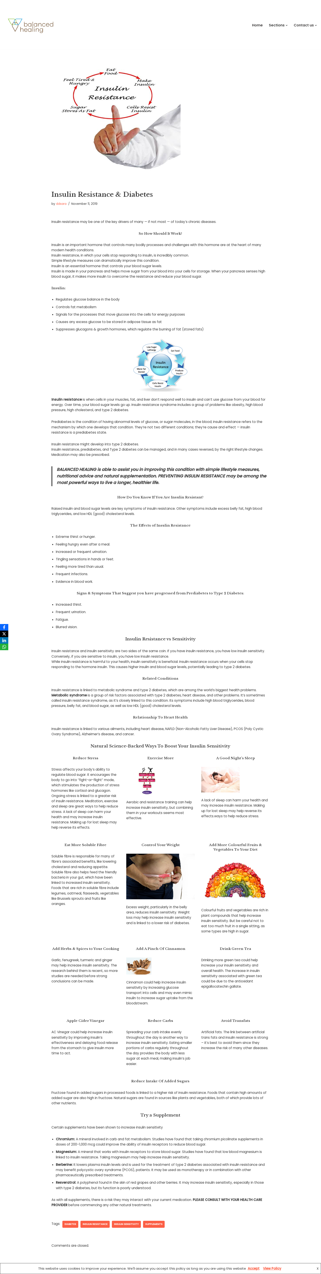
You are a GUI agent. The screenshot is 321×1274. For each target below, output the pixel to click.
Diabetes (70, 1213)
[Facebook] (4, 627)
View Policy (272, 1268)
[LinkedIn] (4, 640)
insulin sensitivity (126, 1213)
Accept (254, 1268)
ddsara (61, 204)
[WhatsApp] (4, 647)
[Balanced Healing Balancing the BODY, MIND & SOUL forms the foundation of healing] (77, 25)
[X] (4, 634)
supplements (152, 1213)
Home (258, 25)
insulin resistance (94, 1213)
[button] (287, 25)
